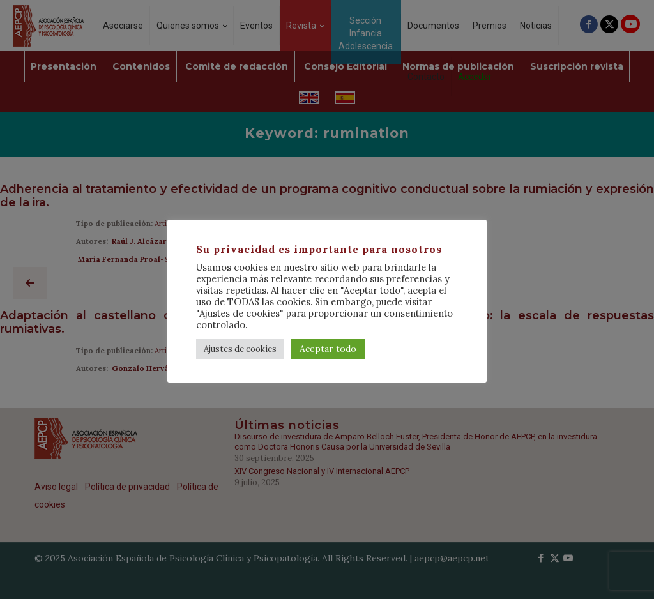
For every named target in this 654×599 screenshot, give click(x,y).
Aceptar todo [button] (328, 348)
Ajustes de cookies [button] (240, 349)
